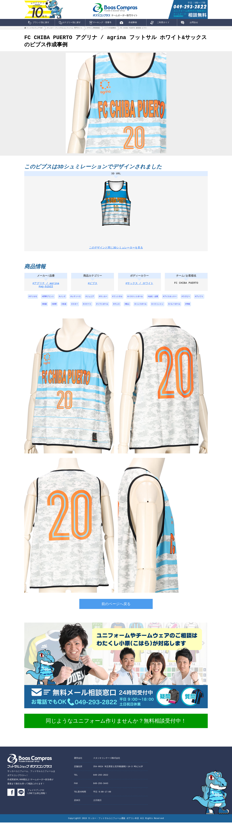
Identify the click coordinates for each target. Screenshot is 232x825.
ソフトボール (103, 306)
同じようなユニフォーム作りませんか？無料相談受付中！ (116, 723)
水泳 (64, 306)
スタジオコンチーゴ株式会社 (106, 760)
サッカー (103, 299)
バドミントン (158, 306)
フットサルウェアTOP (34, 29)
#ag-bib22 (46, 289)
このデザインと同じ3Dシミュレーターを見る (116, 247)
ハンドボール (141, 306)
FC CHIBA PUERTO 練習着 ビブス (133, 29)
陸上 (127, 306)
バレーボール (175, 306)
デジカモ (33, 299)
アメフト (199, 299)
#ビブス (93, 286)
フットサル (117, 299)
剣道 (45, 306)
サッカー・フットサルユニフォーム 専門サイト (64, 29)
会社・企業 (153, 299)
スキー (75, 306)
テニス (117, 306)
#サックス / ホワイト (139, 286)
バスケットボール (136, 299)
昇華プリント (48, 299)
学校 (188, 306)
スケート (87, 306)
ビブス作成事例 (110, 29)
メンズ (62, 299)
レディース (76, 299)
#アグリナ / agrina (46, 286)
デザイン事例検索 (93, 29)
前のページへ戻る (116, 607)
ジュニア (90, 299)
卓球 (55, 306)
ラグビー (186, 299)
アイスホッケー (170, 299)
